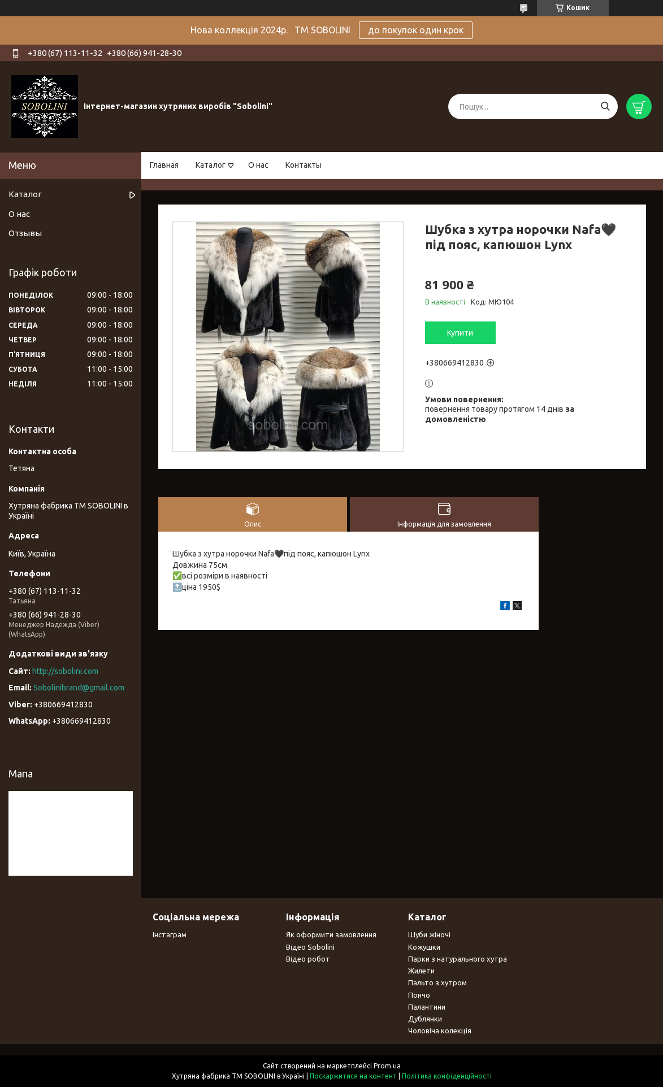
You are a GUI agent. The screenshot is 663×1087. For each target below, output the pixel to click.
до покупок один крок (415, 30)
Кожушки (424, 947)
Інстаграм (170, 934)
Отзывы (25, 233)
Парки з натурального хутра (457, 959)
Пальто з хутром (437, 982)
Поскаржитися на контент (353, 1076)
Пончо (419, 995)
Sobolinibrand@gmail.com (78, 687)
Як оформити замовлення (331, 934)
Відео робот (308, 959)
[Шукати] (605, 106)
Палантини (426, 1007)
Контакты (303, 164)
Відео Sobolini (310, 947)
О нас (258, 164)
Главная (164, 164)
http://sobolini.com (65, 671)
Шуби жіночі (429, 934)
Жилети (421, 971)
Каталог (211, 164)
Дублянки (425, 1019)
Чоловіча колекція (439, 1030)
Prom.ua (387, 1065)
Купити (460, 332)
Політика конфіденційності (447, 1076)
